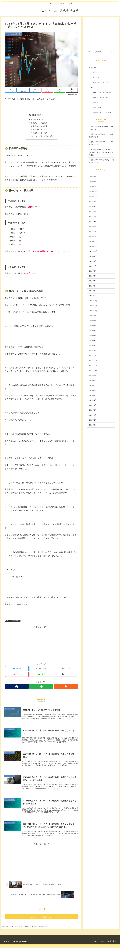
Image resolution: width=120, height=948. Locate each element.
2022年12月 (93, 360)
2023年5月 (92, 335)
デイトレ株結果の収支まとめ (103, 92)
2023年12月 (93, 301)
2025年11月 (93, 196)
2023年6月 (92, 330)
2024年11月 (93, 246)
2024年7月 (92, 266)
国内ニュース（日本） (100, 83)
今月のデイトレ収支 (40, 134)
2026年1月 (92, 186)
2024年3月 (92, 286)
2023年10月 (93, 311)
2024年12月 (93, 241)
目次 (33, 115)
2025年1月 (92, 236)
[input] (101, 51)
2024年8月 (92, 261)
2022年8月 (92, 380)
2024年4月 (92, 281)
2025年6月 (92, 211)
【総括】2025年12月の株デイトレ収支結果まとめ (101, 161)
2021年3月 (92, 425)
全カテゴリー (93, 68)
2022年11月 (93, 365)
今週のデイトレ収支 (40, 130)
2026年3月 (92, 177)
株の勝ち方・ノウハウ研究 (102, 112)
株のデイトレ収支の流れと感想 (42, 137)
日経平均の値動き (37, 120)
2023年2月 (92, 350)
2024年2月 (92, 291)
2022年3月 (92, 405)
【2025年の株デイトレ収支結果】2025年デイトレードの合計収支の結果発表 (101, 152)
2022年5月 (92, 395)
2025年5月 (92, 216)
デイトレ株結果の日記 (12, 622)
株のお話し (97, 102)
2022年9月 (92, 375)
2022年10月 (93, 370)
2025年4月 (92, 221)
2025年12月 (93, 191)
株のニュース (97, 107)
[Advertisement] (41, 645)
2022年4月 (92, 400)
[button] (112, 51)
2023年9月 (92, 316)
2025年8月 (92, 206)
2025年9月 (92, 201)
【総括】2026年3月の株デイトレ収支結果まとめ (101, 128)
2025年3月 (92, 226)
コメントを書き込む (41, 920)
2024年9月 (92, 256)
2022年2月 (92, 410)
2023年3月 (92, 345)
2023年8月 (92, 321)
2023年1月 (92, 355)
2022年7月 (92, 385)
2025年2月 (92, 231)
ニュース (94, 73)
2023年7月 (92, 325)
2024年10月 (93, 251)
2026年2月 (92, 182)
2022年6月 (92, 390)
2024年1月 (92, 296)
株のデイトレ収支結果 (38, 123)
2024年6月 (92, 271)
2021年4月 (92, 420)
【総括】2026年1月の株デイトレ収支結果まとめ (101, 143)
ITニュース (97, 77)
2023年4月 (92, 340)
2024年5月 (92, 276)
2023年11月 (93, 306)
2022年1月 (92, 415)
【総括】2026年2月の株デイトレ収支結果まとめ (101, 135)
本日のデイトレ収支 (40, 127)
